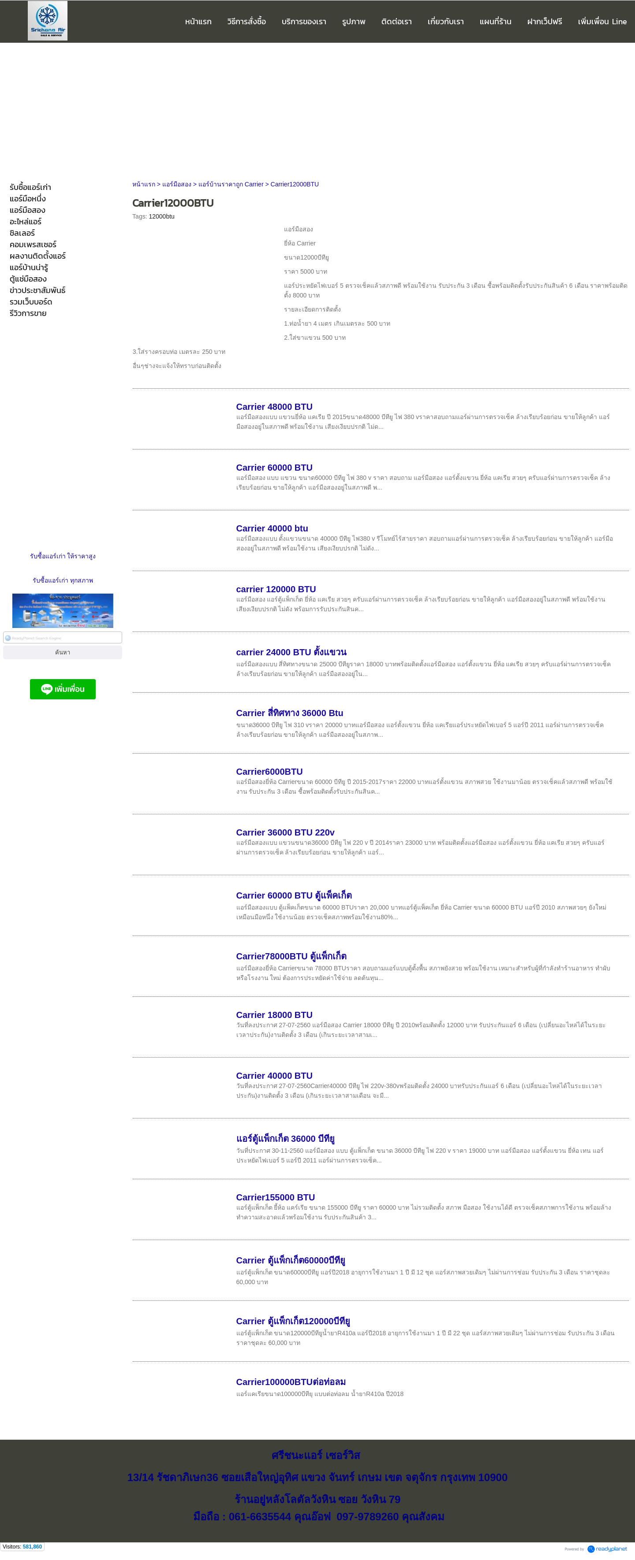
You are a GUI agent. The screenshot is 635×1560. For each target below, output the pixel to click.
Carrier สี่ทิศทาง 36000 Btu (290, 713)
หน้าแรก (143, 184)
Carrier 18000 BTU (274, 1015)
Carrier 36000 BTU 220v (285, 832)
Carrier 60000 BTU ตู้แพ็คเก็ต (294, 895)
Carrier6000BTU (269, 771)
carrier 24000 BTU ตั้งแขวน (291, 652)
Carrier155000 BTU (275, 1197)
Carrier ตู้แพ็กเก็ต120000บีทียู (293, 1321)
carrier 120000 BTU (276, 589)
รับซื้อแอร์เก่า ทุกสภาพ (63, 580)
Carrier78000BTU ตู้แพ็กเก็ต (291, 956)
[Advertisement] (317, 109)
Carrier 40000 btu (272, 528)
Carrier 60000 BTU (274, 467)
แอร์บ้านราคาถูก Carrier (231, 184)
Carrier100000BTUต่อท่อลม (291, 1382)
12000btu (161, 216)
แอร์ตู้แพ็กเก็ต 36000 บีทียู (285, 1139)
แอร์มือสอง (176, 184)
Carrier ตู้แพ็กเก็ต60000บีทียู (291, 1260)
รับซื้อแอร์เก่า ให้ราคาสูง (63, 556)
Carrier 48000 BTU (274, 407)
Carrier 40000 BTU (274, 1076)
